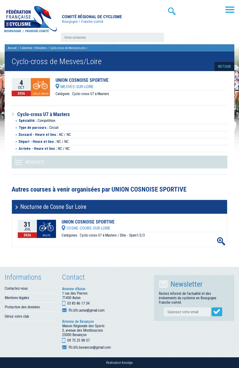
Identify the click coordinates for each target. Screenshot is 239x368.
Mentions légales (17, 298)
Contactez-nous (16, 288)
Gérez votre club (17, 316)
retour (224, 66)
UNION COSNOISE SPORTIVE (82, 80)
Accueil (12, 48)
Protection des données (22, 307)
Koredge (127, 363)
